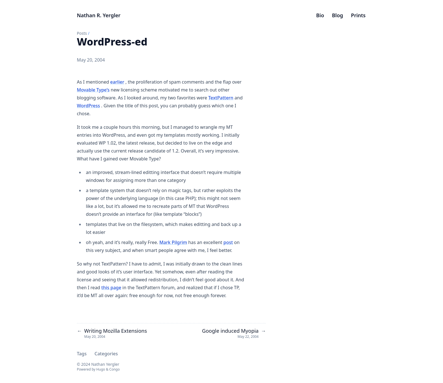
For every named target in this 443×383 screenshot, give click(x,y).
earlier (117, 82)
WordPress (88, 106)
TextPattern (220, 98)
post (228, 242)
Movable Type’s (93, 90)
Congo (114, 369)
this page (111, 287)
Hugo (100, 369)
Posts (82, 33)
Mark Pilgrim (173, 242)
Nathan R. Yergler (98, 15)
